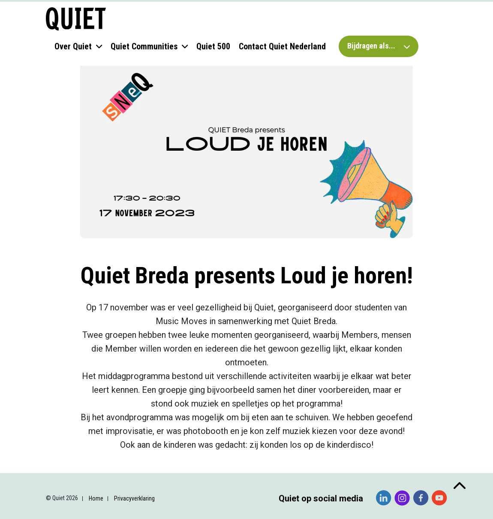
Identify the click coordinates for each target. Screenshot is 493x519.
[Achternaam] (77, 434)
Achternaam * (46, 421)
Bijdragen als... (378, 45)
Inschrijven (77, 483)
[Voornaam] (77, 407)
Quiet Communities (144, 46)
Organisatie (43, 448)
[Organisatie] (77, 461)
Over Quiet (73, 46)
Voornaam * (43, 394)
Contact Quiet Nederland (282, 46)
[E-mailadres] (77, 380)
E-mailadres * (46, 367)
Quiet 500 (213, 46)
